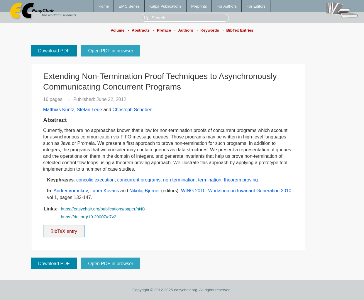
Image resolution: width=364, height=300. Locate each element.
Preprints (199, 6)
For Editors (255, 6)
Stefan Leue (89, 109)
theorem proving (241, 179)
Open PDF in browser (110, 50)
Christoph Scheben (133, 109)
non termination (179, 179)
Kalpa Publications (165, 6)
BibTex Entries (239, 30)
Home (104, 6)
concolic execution (95, 179)
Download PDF (54, 50)
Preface (164, 30)
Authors (185, 30)
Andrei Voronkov (71, 190)
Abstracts (141, 30)
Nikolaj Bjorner (144, 190)
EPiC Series (129, 6)
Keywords (209, 30)
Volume (117, 30)
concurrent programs (139, 179)
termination (209, 179)
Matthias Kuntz (58, 109)
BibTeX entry (63, 229)
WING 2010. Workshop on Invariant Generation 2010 (236, 190)
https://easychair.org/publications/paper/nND (103, 209)
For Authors (226, 6)
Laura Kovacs (104, 190)
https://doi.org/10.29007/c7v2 (88, 217)
